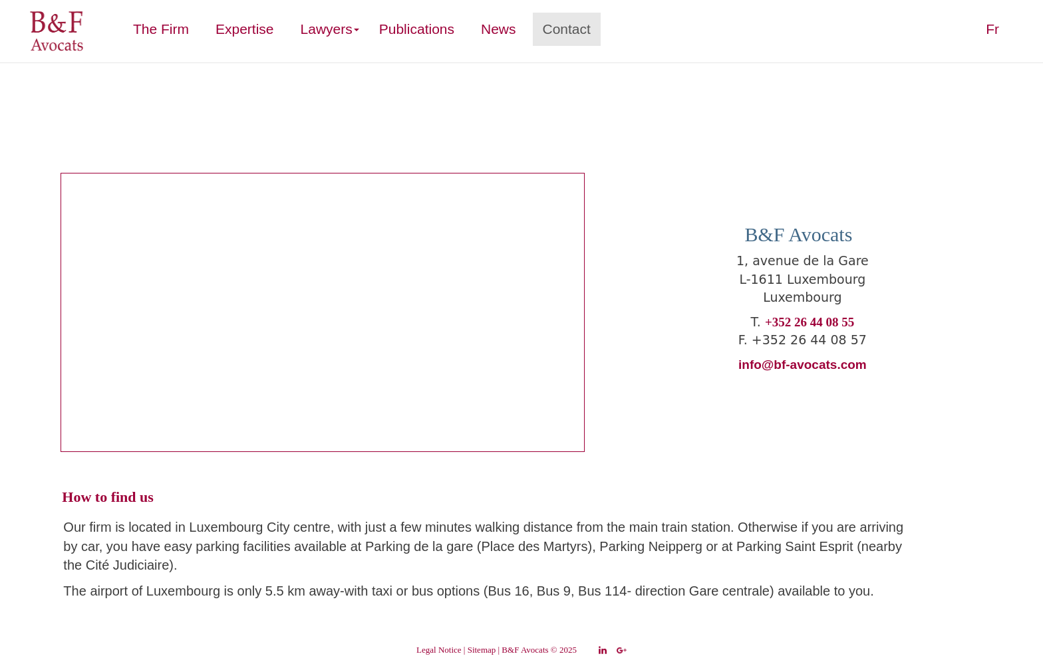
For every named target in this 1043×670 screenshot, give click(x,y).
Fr (992, 29)
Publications (416, 29)
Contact (567, 29)
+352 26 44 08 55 (809, 322)
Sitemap (482, 650)
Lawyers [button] (330, 29)
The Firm (166, 29)
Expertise (245, 29)
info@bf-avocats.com (802, 365)
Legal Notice (439, 650)
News (498, 29)
